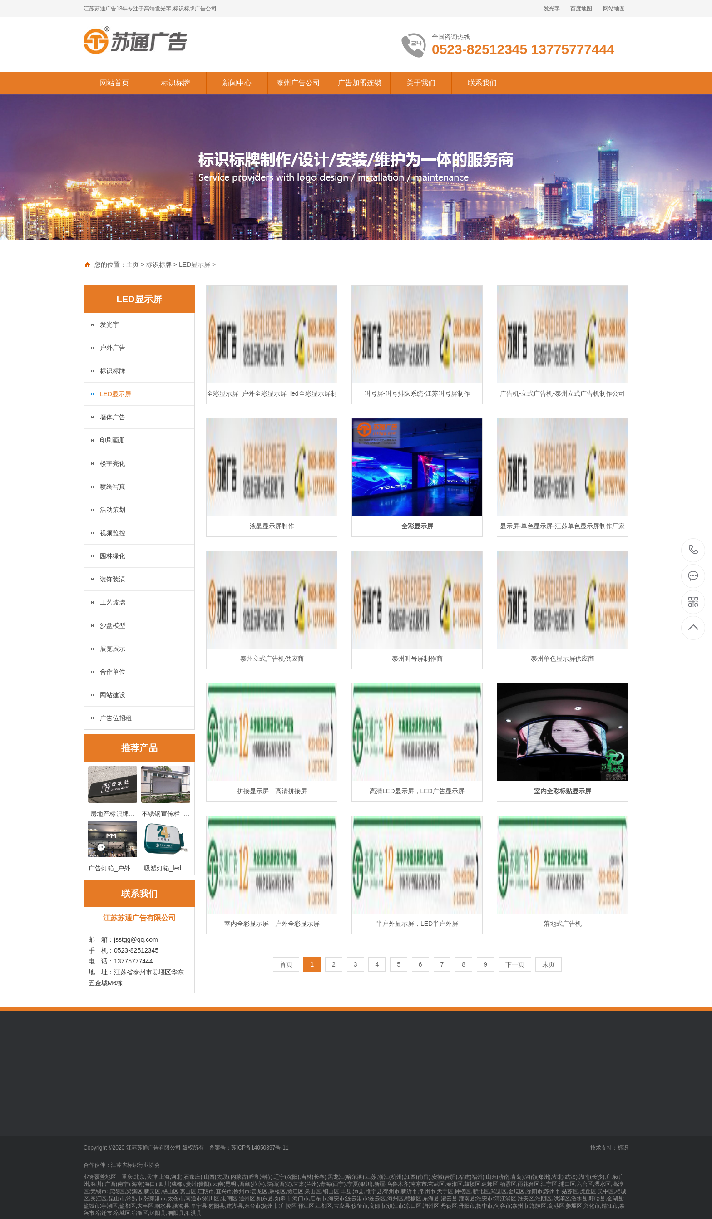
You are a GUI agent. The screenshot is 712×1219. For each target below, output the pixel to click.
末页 (548, 964)
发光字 (552, 8)
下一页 (514, 964)
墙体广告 (112, 417)
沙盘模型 (112, 625)
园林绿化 (112, 556)
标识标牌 (175, 83)
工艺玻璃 (112, 602)
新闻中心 (237, 83)
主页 (132, 264)
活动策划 (112, 509)
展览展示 (112, 648)
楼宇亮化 (112, 463)
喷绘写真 (112, 486)
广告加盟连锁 (359, 83)
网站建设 (112, 694)
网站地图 (614, 8)
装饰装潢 (112, 579)
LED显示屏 (194, 264)
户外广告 (112, 347)
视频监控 (112, 532)
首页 (286, 964)
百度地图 (581, 8)
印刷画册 (112, 440)
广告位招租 (116, 718)
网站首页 (114, 83)
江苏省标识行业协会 (135, 1165)
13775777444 (694, 549)
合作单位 (112, 671)
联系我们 (482, 83)
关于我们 (420, 83)
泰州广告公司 (298, 83)
